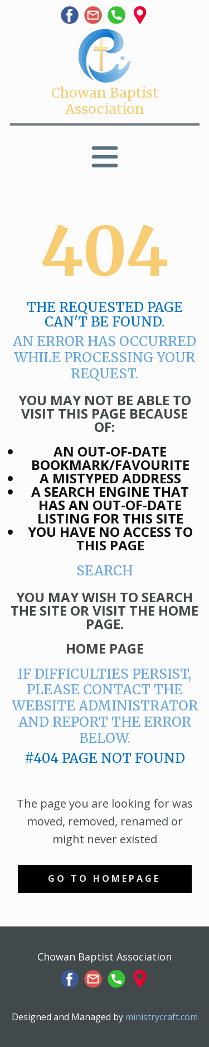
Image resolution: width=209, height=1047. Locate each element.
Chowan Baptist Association (104, 101)
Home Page (105, 648)
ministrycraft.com (161, 1017)
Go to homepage (104, 878)
